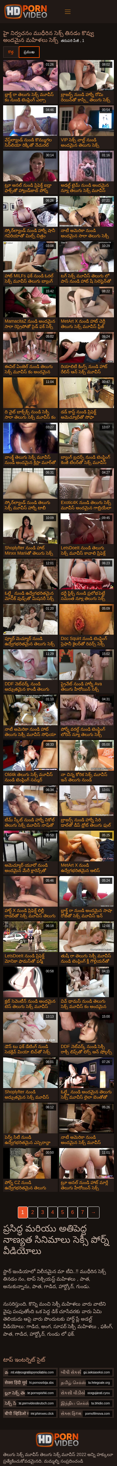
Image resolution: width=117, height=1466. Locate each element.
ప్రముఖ (29, 52)
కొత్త (10, 52)
